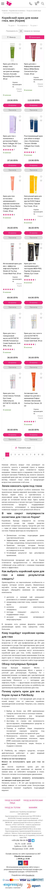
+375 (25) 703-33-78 (20, 840)
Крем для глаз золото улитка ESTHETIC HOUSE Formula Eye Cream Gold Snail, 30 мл (33, 337)
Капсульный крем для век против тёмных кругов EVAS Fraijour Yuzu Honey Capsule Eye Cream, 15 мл (33, 201)
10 (42, 454)
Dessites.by (30, 875)
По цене (34, 25)
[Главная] (9, 4)
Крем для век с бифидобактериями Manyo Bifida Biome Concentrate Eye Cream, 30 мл (32, 69)
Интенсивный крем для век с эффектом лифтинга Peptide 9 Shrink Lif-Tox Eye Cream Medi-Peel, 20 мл (12, 268)
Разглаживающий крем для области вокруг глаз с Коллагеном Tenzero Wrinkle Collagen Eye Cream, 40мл (33, 142)
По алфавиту (23, 25)
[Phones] (31, 4)
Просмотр (12, 110)
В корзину (12, 105)
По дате (12, 25)
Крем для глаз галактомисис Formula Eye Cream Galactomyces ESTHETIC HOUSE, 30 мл (11, 399)
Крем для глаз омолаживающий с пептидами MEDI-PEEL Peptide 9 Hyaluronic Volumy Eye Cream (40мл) (33, 269)
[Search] (43, 4)
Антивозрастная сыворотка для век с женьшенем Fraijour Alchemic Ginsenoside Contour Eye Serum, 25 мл (33, 399)
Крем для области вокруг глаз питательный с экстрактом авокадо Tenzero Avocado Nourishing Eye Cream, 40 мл (11, 71)
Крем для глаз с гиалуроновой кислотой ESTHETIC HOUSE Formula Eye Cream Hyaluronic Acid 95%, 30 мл (11, 339)
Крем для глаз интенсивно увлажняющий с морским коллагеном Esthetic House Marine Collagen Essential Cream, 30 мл (11, 203)
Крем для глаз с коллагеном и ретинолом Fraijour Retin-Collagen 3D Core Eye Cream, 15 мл (12, 141)
